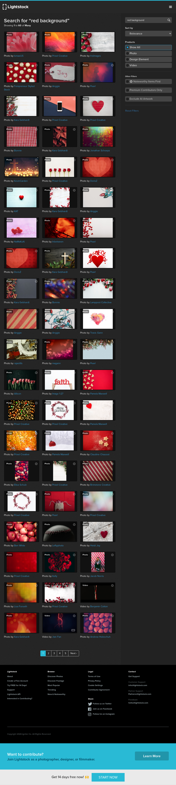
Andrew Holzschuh (100, 637)
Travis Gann (96, 333)
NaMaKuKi (19, 241)
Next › (73, 653)
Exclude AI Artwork (141, 99)
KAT (16, 211)
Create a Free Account (17, 680)
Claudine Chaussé (99, 454)
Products (130, 42)
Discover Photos (55, 676)
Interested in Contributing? (19, 698)
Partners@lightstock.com (139, 694)
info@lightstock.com (137, 685)
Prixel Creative (60, 56)
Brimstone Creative (100, 485)
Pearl (93, 86)
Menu (170, 7)
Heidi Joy (95, 545)
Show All (135, 47)
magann (56, 363)
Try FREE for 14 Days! (17, 685)
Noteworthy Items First (145, 81)
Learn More (152, 755)
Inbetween (57, 241)
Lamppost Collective (101, 302)
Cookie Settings (95, 685)
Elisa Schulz (20, 485)
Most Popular (54, 685)
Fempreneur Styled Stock (19, 87)
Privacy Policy (94, 680)
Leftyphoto (58, 545)
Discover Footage (56, 680)
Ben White (19, 545)
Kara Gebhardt (21, 120)
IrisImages (95, 56)
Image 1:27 (57, 394)
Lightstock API (13, 694)
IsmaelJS (18, 56)
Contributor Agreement (99, 689)
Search (169, 20)
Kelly (54, 576)
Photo (133, 53)
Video (133, 65)
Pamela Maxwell (98, 394)
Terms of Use (94, 676)
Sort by (129, 28)
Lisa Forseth (20, 606)
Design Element (139, 59)
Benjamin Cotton (99, 606)
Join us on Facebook (102, 708)
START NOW (108, 777)
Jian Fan (56, 637)
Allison (17, 394)
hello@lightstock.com (138, 702)
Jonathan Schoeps (100, 150)
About (10, 676)
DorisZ (93, 181)
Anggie (56, 86)
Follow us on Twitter (102, 703)
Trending (52, 689)
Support (11, 689)
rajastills (18, 363)
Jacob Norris (97, 576)
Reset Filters (132, 111)
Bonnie (18, 150)
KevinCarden (21, 181)
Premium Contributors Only (146, 90)
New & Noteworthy (56, 694)
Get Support (134, 676)
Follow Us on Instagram (104, 713)
